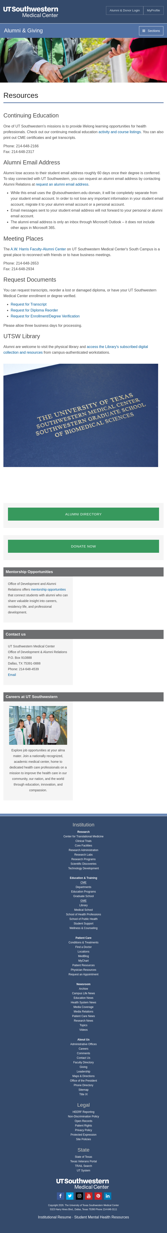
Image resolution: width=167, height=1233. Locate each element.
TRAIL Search (83, 1166)
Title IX (83, 1094)
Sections (151, 31)
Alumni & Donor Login (125, 10)
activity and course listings (120, 132)
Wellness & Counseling (83, 928)
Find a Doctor (83, 947)
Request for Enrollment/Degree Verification (45, 316)
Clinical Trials (84, 841)
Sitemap (83, 1089)
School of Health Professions (83, 914)
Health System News (83, 1002)
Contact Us (83, 1057)
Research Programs (83, 859)
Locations (83, 951)
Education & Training (83, 878)
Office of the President (83, 1080)
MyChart (83, 960)
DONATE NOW (83, 546)
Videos (83, 1029)
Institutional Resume (54, 1217)
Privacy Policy (83, 1130)
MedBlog (83, 956)
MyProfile (153, 10)
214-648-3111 (110, 1209)
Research (83, 831)
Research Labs (83, 854)
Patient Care (83, 938)
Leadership (83, 1071)
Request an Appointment (83, 974)
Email (12, 675)
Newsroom (83, 984)
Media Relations (83, 1011)
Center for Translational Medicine (83, 836)
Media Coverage (83, 1007)
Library (83, 905)
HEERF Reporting (83, 1112)
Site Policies (83, 1139)
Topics (83, 1025)
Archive (83, 988)
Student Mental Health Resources (101, 1217)
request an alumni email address (62, 184)
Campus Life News (83, 993)
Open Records (83, 1121)
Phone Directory (83, 1085)
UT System (83, 1170)
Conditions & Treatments (83, 942)
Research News (83, 1020)
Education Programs (83, 891)
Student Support (84, 923)
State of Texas (83, 1156)
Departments (83, 887)
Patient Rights (83, 1125)
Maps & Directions (83, 1076)
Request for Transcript (28, 304)
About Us (83, 1039)
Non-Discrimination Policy (83, 1116)
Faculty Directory (83, 1062)
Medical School (83, 909)
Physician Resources (83, 969)
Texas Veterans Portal (83, 1161)
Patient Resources (83, 965)
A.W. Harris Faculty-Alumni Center (38, 249)
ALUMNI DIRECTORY (83, 514)
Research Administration (83, 850)
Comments (83, 1053)
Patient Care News (83, 1016)
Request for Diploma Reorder (34, 310)
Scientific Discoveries (83, 863)
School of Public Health (83, 919)
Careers (84, 1048)
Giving (83, 1067)
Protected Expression (83, 1134)
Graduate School (83, 896)
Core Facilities (83, 845)
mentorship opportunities (48, 589)
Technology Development (83, 868)
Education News (84, 997)
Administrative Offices (83, 1044)
